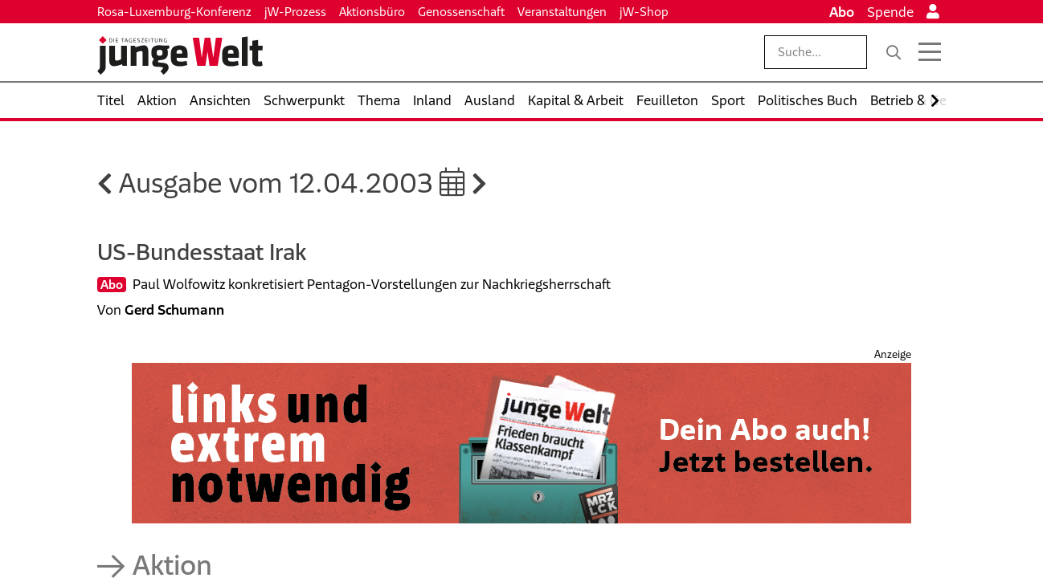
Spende (890, 12)
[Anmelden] (932, 12)
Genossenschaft (461, 11)
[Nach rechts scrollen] (935, 101)
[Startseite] (180, 55)
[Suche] (893, 52)
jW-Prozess (295, 11)
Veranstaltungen (562, 11)
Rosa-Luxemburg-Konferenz (174, 11)
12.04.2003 (377, 182)
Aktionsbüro (372, 11)
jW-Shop (644, 11)
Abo (841, 12)
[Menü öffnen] (930, 52)
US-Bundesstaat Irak (201, 252)
